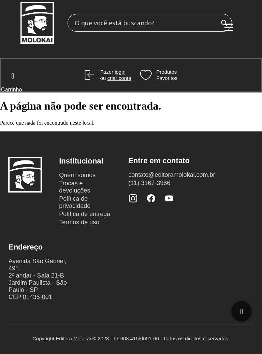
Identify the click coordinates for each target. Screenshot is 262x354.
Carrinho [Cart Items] (11, 90)
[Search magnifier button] (224, 23)
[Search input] (146, 23)
